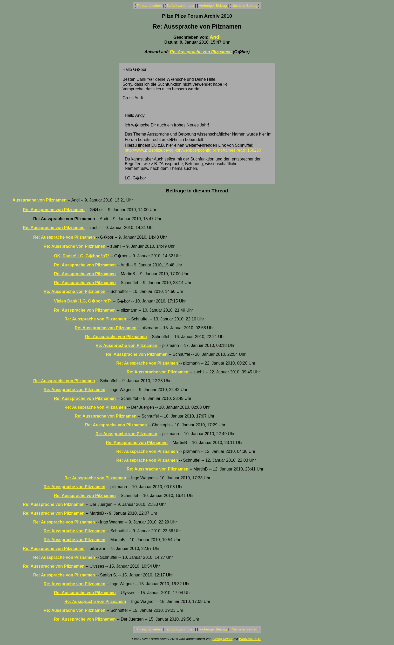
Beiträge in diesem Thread (197, 190)
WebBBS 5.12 (250, 639)
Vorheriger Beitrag (213, 6)
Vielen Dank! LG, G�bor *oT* (83, 301)
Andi (215, 37)
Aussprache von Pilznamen (39, 200)
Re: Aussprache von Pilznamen (201, 52)
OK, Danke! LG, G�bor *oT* (81, 256)
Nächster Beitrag (244, 6)
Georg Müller (222, 639)
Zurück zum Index (180, 6)
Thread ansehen (149, 6)
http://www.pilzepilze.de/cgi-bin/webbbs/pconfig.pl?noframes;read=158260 (193, 150)
